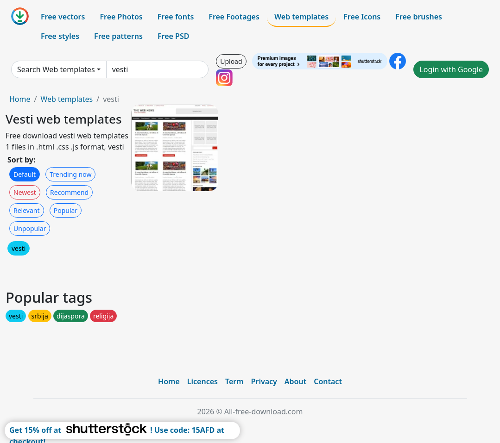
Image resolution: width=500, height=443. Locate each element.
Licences (202, 381)
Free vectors (63, 17)
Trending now (70, 174)
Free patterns (118, 36)
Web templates (301, 17)
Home (20, 99)
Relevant (26, 210)
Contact (328, 381)
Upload (231, 61)
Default (24, 174)
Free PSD (173, 36)
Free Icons (361, 17)
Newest (24, 192)
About (295, 381)
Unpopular (29, 228)
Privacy (264, 381)
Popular (65, 210)
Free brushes (418, 17)
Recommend (69, 192)
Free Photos (121, 17)
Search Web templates (56, 69)
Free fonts (176, 17)
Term (234, 381)
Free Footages (234, 17)
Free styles (60, 36)
